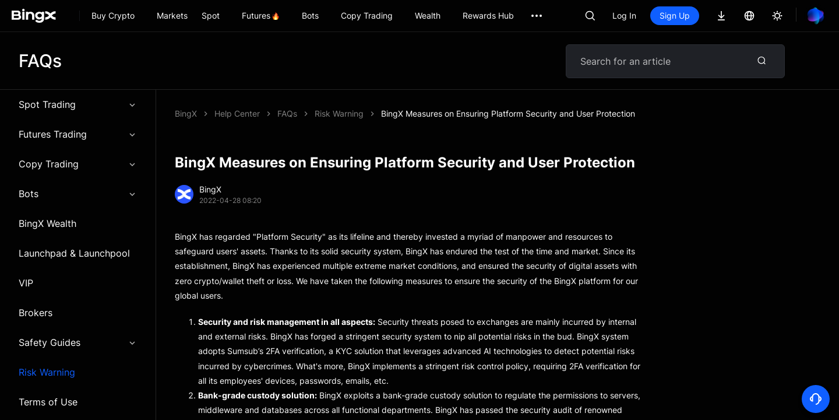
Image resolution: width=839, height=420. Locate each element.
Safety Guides (78, 342)
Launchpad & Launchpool (74, 253)
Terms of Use (48, 402)
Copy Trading (78, 164)
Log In (624, 15)
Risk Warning (47, 372)
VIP (26, 283)
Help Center (237, 113)
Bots (78, 194)
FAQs (287, 113)
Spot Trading (78, 104)
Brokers (35, 312)
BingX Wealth (47, 223)
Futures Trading (78, 134)
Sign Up (675, 15)
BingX (186, 113)
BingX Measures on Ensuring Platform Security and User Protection (508, 113)
